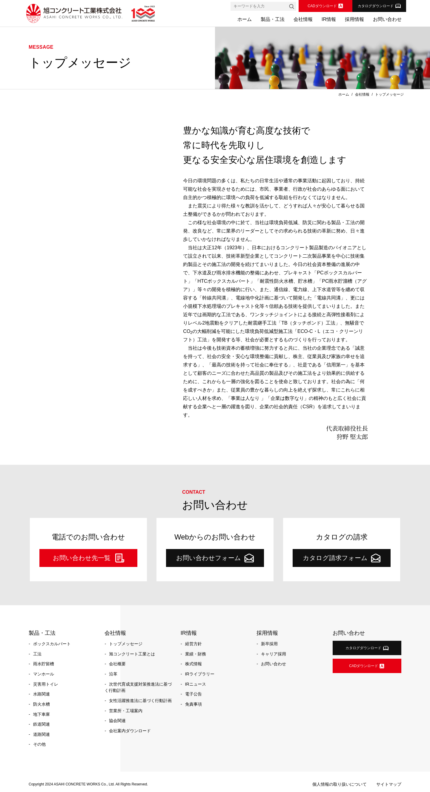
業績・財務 (195, 654)
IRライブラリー (199, 674)
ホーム (244, 19)
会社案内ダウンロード (130, 730)
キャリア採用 (273, 654)
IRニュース (195, 684)
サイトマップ (388, 784)
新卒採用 (269, 643)
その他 (39, 744)
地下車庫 (41, 714)
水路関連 (41, 694)
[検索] (291, 6)
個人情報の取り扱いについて (339, 784)
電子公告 (193, 694)
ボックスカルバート (52, 643)
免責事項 (193, 704)
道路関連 (41, 734)
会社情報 (303, 19)
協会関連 (117, 720)
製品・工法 (273, 19)
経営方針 (193, 643)
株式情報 (193, 663)
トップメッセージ (125, 643)
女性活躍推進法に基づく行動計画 (140, 700)
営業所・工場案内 (125, 710)
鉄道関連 (41, 724)
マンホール (43, 674)
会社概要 (117, 663)
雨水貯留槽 (43, 663)
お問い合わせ (387, 19)
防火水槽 (41, 704)
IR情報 (329, 19)
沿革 (113, 674)
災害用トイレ (45, 684)
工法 (37, 654)
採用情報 (354, 19)
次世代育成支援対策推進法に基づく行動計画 (138, 687)
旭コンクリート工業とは (132, 654)
